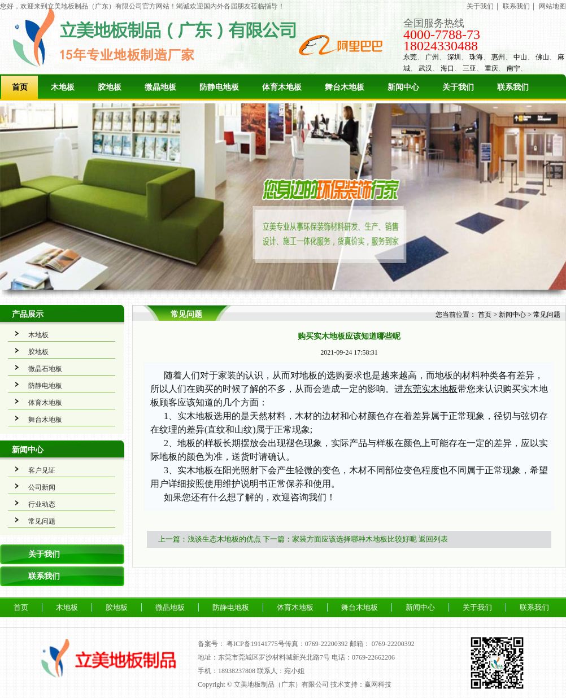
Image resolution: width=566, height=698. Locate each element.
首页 (20, 87)
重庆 (491, 68)
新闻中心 (403, 87)
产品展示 (27, 314)
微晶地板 (160, 87)
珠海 (476, 57)
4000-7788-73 (441, 34)
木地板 (63, 87)
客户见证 (41, 470)
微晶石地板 (45, 369)
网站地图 (552, 6)
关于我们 (480, 6)
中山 (520, 57)
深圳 (454, 57)
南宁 (513, 68)
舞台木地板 (344, 87)
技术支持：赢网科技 (360, 684)
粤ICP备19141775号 (256, 644)
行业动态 (41, 504)
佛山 (542, 57)
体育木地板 (282, 87)
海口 (447, 68)
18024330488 (440, 45)
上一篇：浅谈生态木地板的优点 (209, 539)
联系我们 (516, 6)
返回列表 (433, 539)
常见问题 (41, 521)
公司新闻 (41, 487)
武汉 (425, 68)
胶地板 (109, 87)
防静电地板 (219, 87)
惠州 (498, 57)
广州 (432, 57)
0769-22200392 (393, 644)
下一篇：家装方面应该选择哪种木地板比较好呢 (340, 539)
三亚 (469, 68)
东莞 (410, 57)
